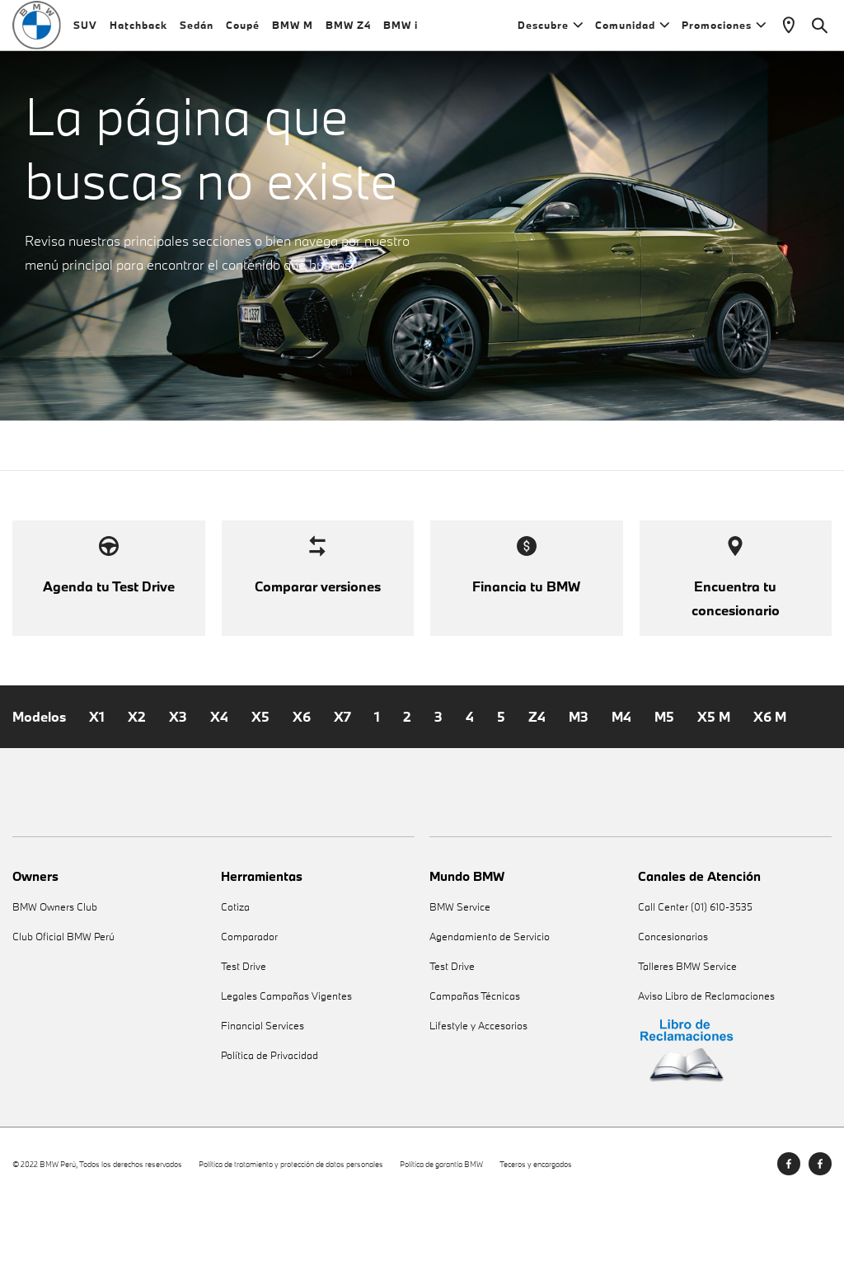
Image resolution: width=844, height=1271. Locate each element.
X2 (137, 787)
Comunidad (632, 33)
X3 (178, 787)
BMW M (292, 33)
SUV (85, 33)
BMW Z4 (348, 33)
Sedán (196, 33)
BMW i (400, 33)
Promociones (724, 33)
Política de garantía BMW (441, 1234)
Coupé (243, 33)
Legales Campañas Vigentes (286, 1067)
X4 (219, 787)
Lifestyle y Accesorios (478, 1097)
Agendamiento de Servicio (489, 1007)
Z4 (537, 787)
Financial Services (262, 1097)
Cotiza (235, 978)
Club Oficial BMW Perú (63, 1007)
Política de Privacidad (269, 1126)
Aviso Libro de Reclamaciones (706, 1067)
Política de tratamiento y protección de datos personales (291, 1234)
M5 (664, 787)
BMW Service (459, 978)
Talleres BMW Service (687, 1037)
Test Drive (243, 1037)
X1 (97, 787)
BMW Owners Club (54, 978)
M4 (621, 787)
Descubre (550, 33)
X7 (342, 787)
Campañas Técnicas (474, 1067)
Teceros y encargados (535, 1234)
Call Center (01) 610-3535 (695, 978)
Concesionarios (673, 1007)
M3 (578, 787)
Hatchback (138, 33)
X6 (302, 787)
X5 (260, 787)
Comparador (249, 1007)
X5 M (713, 787)
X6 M (769, 787)
